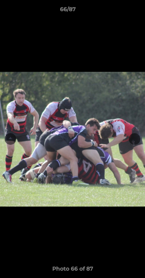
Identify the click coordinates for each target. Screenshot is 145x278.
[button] (117, 11)
